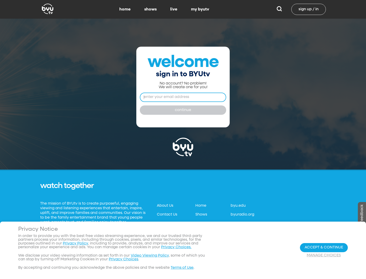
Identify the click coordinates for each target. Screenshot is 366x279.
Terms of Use (182, 268)
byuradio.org (242, 214)
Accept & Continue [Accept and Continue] (324, 247)
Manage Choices (324, 255)
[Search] (279, 9)
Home (200, 206)
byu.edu (238, 206)
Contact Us (167, 214)
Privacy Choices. (176, 247)
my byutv (200, 9)
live (173, 9)
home (125, 9)
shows (150, 9)
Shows (201, 214)
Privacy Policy (75, 243)
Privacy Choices (123, 259)
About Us (165, 206)
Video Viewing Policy (150, 256)
